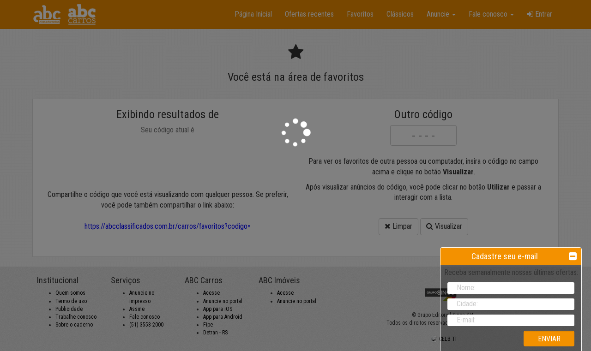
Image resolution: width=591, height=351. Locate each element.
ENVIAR (549, 338)
